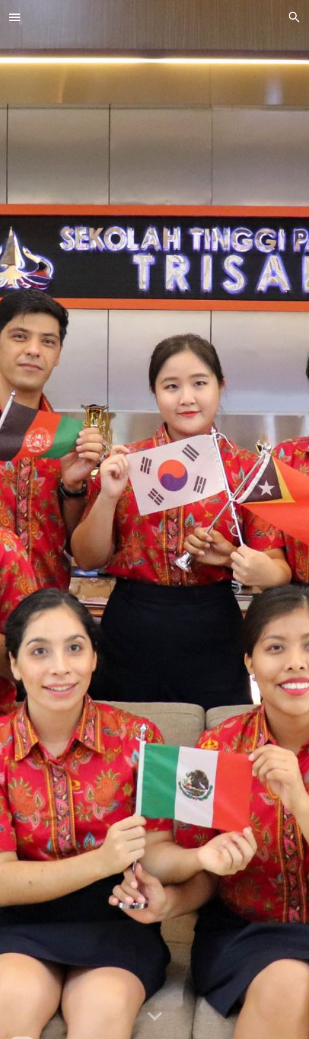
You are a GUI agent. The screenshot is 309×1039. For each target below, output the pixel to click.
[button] (14, 17)
